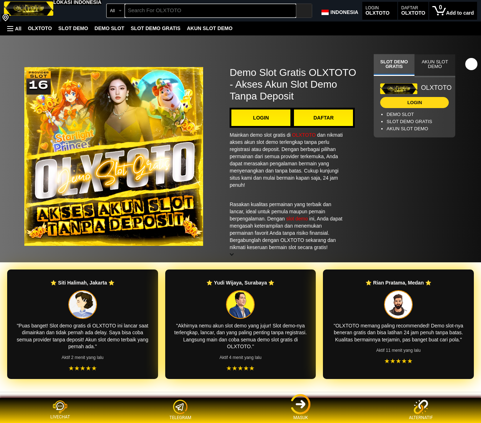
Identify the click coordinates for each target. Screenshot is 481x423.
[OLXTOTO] (28, 11)
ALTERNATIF (421, 410)
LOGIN (261, 118)
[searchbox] (210, 11)
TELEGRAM (180, 410)
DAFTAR (323, 118)
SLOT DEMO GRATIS (156, 28)
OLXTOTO (40, 28)
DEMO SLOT (109, 28)
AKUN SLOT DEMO (209, 28)
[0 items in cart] (453, 11)
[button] (77, 2)
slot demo (297, 219)
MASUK (300, 410)
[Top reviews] (240, 398)
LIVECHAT (60, 409)
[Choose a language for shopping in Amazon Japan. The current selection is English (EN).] (340, 11)
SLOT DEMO (73, 28)
